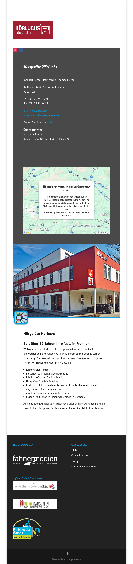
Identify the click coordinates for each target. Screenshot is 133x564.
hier (52, 122)
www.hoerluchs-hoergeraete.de (41, 115)
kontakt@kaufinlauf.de (84, 466)
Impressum (74, 559)
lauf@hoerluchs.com (35, 110)
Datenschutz (59, 559)
